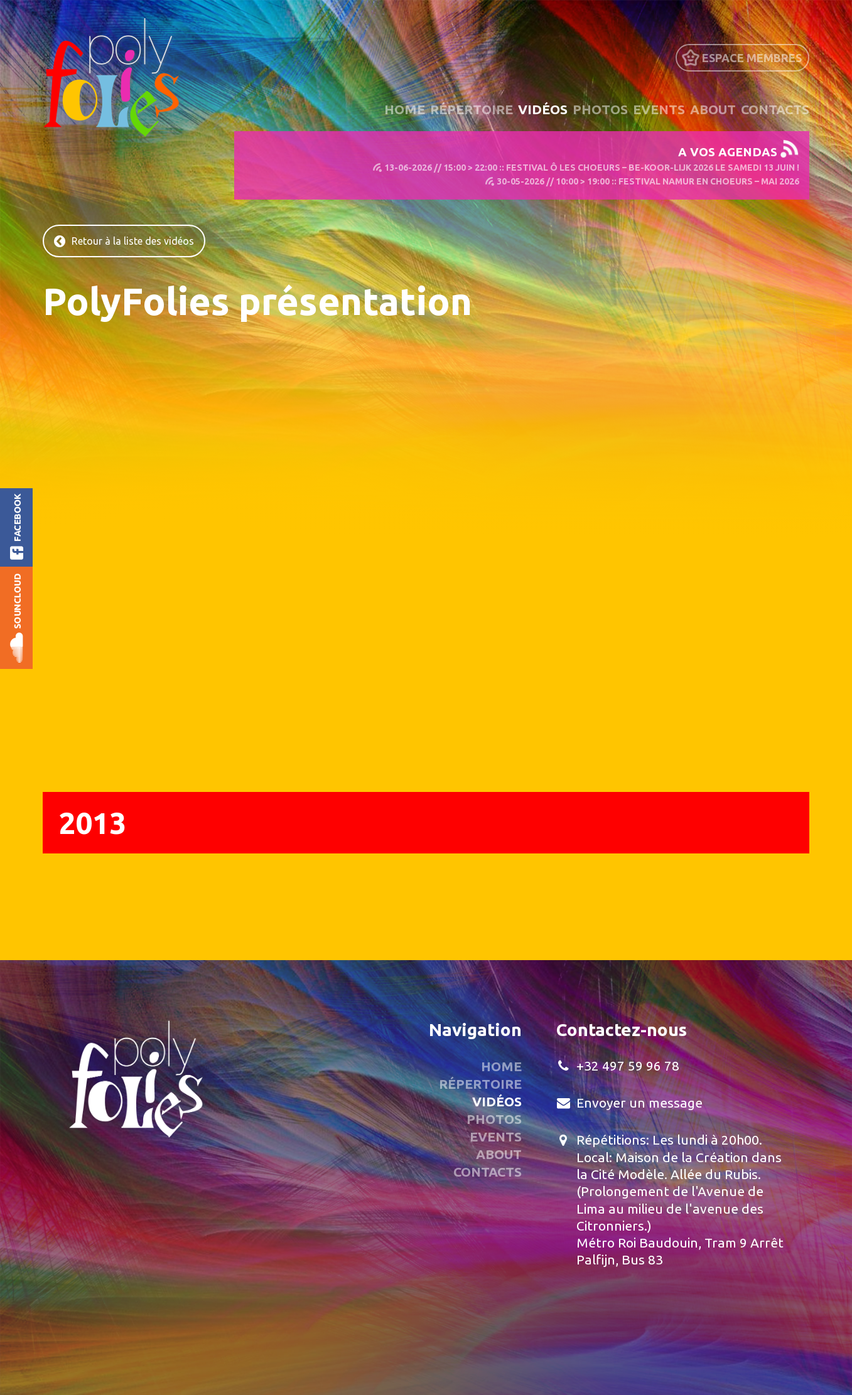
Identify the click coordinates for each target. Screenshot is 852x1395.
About (713, 109)
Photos (600, 109)
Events (659, 109)
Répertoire (471, 109)
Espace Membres (752, 57)
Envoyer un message (639, 1102)
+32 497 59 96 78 (627, 1065)
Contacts (775, 109)
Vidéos (543, 109)
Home (404, 109)
